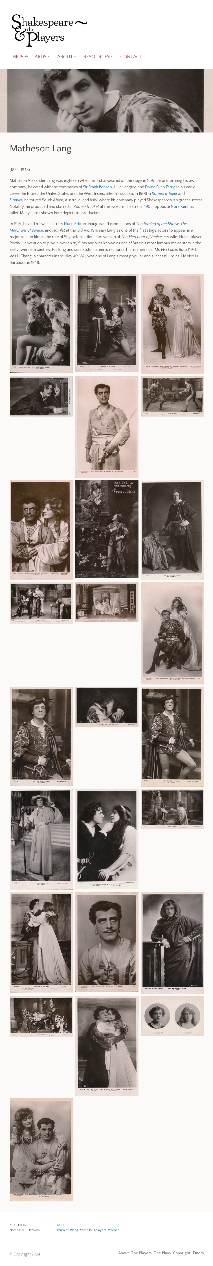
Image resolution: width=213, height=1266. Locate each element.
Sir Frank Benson (97, 187)
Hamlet (16, 200)
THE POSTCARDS (28, 57)
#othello (86, 1230)
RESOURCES (96, 57)
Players (34, 1230)
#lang (74, 1230)
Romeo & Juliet (164, 193)
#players (99, 1230)
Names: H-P (18, 1230)
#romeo (114, 1230)
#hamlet (62, 1230)
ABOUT (65, 57)
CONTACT (131, 57)
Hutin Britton (75, 224)
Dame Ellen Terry (159, 187)
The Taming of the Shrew (157, 224)
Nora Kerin (180, 206)
